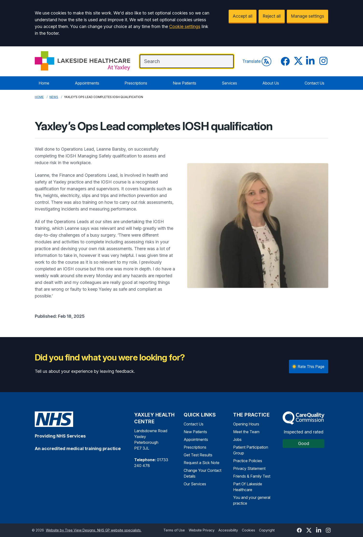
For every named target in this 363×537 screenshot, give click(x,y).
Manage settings (307, 16)
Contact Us (314, 83)
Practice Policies (247, 460)
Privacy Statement (249, 468)
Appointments (87, 83)
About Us (270, 83)
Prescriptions (136, 83)
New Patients (184, 83)
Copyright (267, 530)
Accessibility (228, 530)
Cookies (248, 530)
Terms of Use (174, 530)
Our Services (195, 483)
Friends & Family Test (251, 476)
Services (229, 83)
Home (44, 83)
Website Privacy (202, 530)
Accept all (242, 16)
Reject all (272, 16)
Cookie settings (184, 26)
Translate (256, 61)
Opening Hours (246, 424)
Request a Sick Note (201, 462)
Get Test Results (198, 454)
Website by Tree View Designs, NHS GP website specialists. (93, 530)
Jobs (237, 439)
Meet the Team (246, 431)
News (53, 97)
